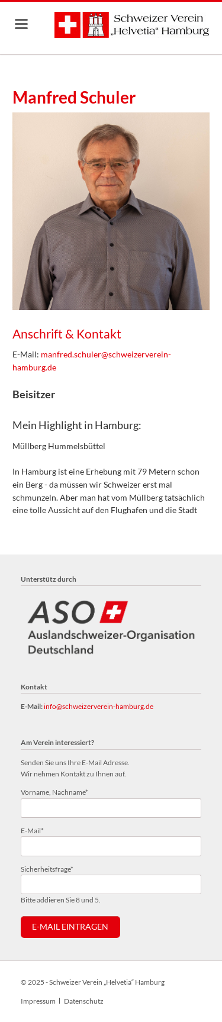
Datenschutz (84, 1001)
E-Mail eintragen (70, 926)
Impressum (38, 1001)
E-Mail (36, 830)
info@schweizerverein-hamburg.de (98, 706)
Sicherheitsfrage (47, 868)
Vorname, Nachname (54, 791)
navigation (21, 24)
